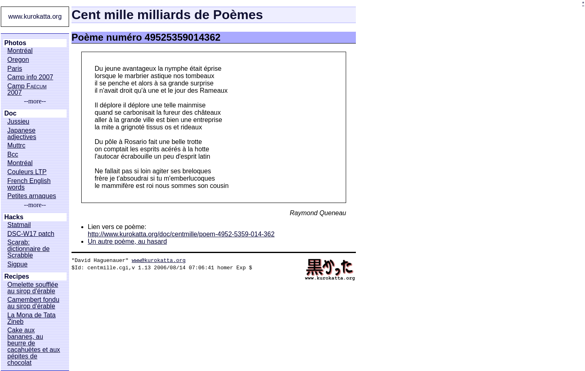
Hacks (13, 217)
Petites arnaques (31, 196)
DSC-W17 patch (30, 234)
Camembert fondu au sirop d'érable (33, 303)
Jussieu (18, 121)
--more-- (35, 101)
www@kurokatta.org (159, 260)
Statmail (19, 225)
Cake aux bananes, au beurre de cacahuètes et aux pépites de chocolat (33, 346)
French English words (29, 184)
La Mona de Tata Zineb (31, 318)
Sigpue (17, 264)
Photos (15, 43)
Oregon (18, 60)
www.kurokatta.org (35, 16)
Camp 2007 (27, 89)
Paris (14, 68)
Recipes (16, 276)
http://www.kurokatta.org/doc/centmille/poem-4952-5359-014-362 (181, 234)
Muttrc (16, 145)
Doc (10, 113)
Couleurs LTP (27, 172)
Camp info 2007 (30, 77)
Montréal (19, 51)
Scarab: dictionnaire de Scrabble (28, 249)
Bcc (12, 154)
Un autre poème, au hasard (127, 241)
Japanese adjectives (21, 133)
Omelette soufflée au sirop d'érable (32, 288)
